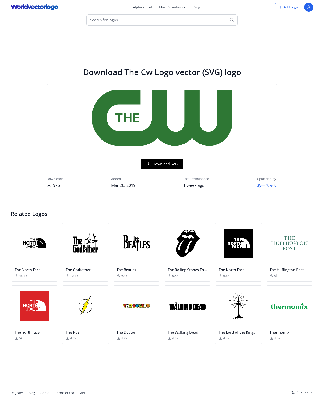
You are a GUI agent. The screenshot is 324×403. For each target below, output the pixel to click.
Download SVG (162, 164)
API (82, 393)
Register (17, 393)
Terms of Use (65, 393)
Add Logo (288, 7)
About (45, 393)
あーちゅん (267, 185)
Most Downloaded (172, 7)
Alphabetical (142, 7)
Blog (197, 7)
